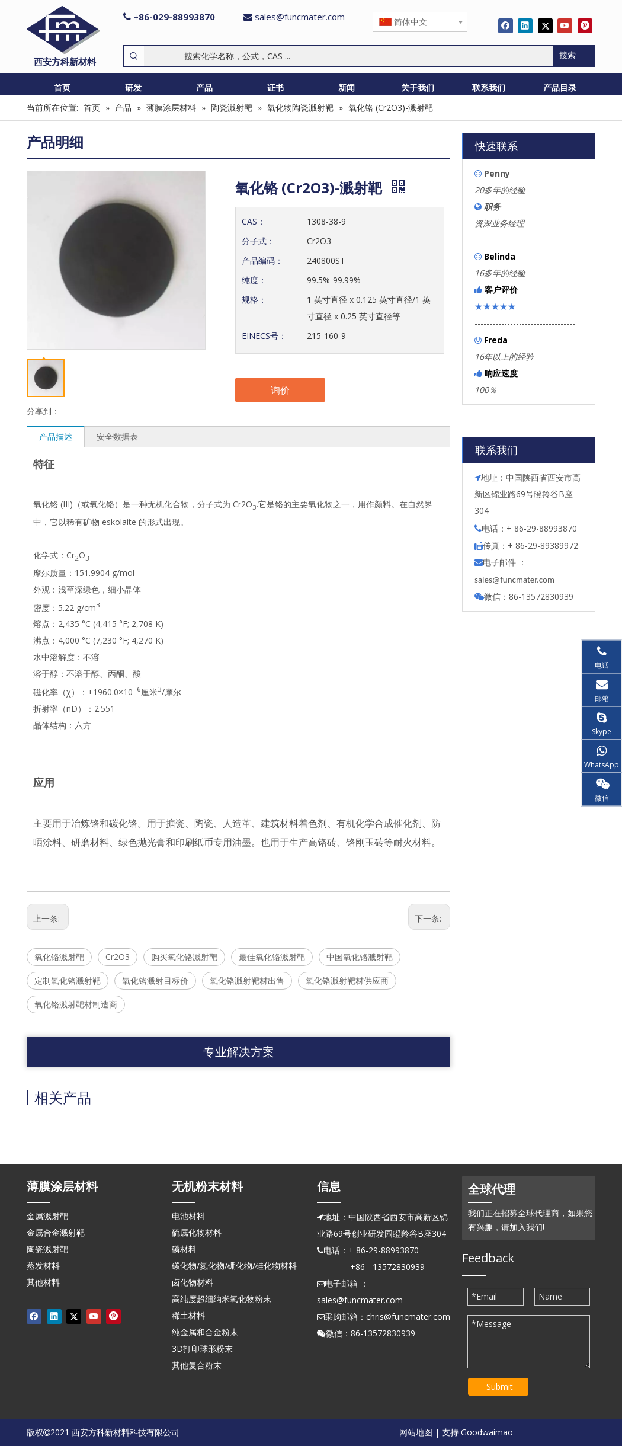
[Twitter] (545, 25)
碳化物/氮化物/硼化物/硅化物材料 (234, 1265)
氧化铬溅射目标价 (155, 980)
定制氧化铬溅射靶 (67, 980)
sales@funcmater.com (300, 17)
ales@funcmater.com (516, 579)
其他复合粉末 (197, 1365)
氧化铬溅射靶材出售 (247, 980)
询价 (280, 389)
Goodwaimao (487, 1432)
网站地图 (415, 1432)
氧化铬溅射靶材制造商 (75, 1004)
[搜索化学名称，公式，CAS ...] (348, 56)
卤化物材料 (192, 1282)
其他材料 (43, 1282)
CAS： (253, 221)
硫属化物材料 (197, 1232)
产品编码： (262, 260)
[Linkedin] (525, 25)
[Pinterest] (585, 25)
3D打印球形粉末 (202, 1348)
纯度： (254, 280)
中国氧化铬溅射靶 (359, 956)
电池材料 (188, 1215)
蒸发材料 (43, 1265)
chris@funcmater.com (408, 1316)
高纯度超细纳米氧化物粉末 (221, 1298)
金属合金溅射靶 (56, 1232)
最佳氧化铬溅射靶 (272, 956)
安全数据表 (117, 436)
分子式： (258, 241)
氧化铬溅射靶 (59, 956)
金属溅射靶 (47, 1215)
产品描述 (55, 436)
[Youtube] (564, 25)
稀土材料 (188, 1315)
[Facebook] (505, 25)
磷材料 (184, 1249)
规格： (254, 299)
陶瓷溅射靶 (47, 1249)
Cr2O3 (117, 956)
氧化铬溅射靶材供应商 (347, 980)
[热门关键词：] (574, 56)
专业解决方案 (238, 1052)
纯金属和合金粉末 (205, 1332)
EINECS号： (264, 335)
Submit (499, 1386)
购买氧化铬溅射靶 (184, 956)
